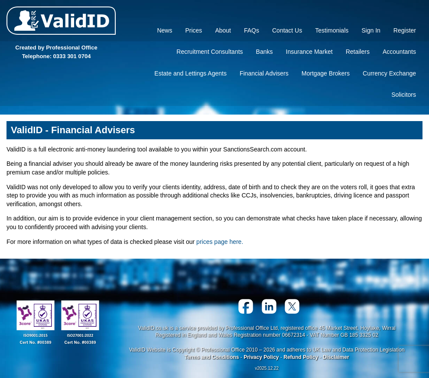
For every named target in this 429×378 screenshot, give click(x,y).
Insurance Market (309, 51)
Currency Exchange (389, 73)
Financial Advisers (264, 73)
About (223, 30)
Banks (264, 51)
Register (404, 30)
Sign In (370, 30)
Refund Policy (300, 357)
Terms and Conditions (212, 357)
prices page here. (219, 241)
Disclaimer (336, 357)
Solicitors (403, 94)
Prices (193, 30)
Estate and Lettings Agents (190, 73)
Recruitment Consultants (209, 51)
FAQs (251, 30)
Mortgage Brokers (326, 73)
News (164, 30)
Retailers (358, 51)
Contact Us (287, 30)
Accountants (399, 51)
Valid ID (61, 21)
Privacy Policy (261, 357)
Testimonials (331, 30)
